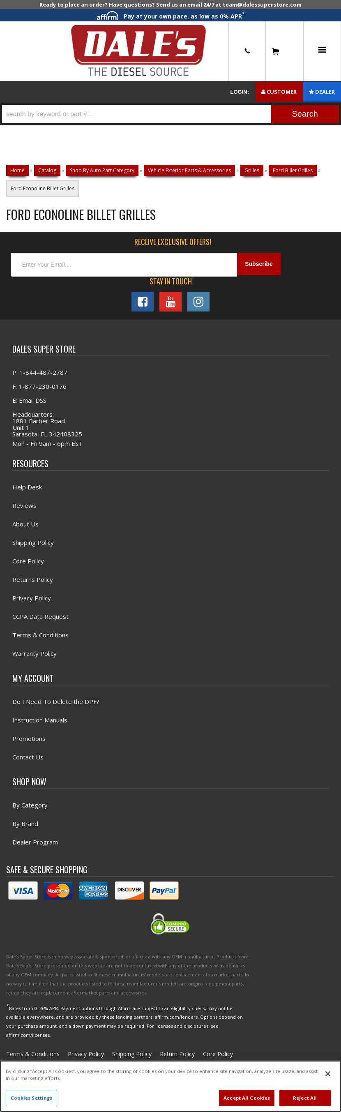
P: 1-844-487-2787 (39, 374)
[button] (170, 114)
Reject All (305, 1098)
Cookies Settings (32, 1098)
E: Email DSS (29, 402)
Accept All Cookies (246, 1098)
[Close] (328, 1074)
